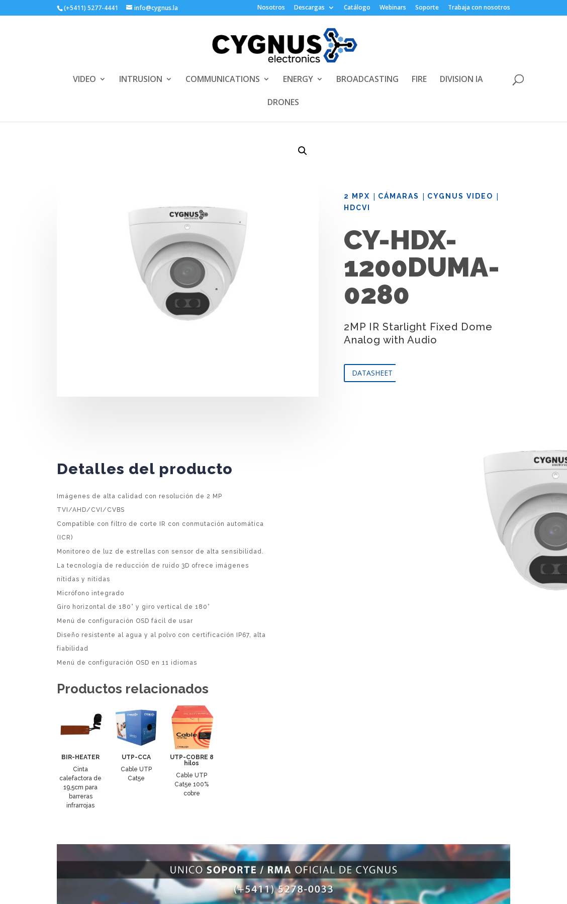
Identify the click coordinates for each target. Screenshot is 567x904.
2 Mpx (357, 196)
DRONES (283, 103)
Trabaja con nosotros (479, 8)
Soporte (427, 8)
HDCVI (357, 208)
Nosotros (271, 8)
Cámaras (398, 196)
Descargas (309, 8)
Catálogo (357, 8)
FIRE (419, 79)
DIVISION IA (461, 79)
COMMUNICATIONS (222, 79)
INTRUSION (140, 79)
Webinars (393, 8)
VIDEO (84, 79)
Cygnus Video (460, 196)
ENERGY (298, 79)
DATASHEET (372, 373)
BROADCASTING (367, 79)
